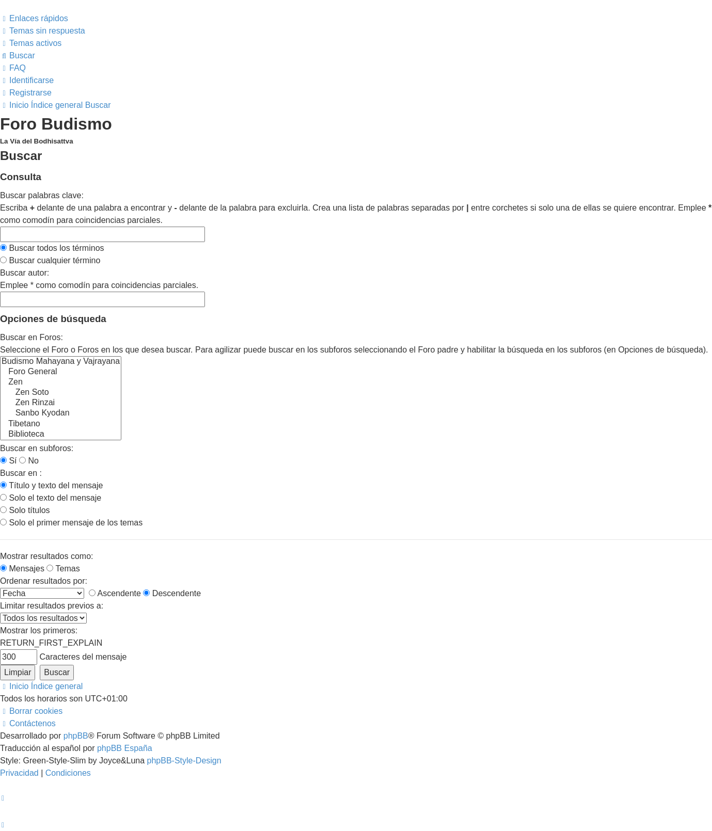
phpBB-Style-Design (184, 760)
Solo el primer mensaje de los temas (71, 522)
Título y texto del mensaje (51, 485)
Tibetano (61, 424)
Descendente (172, 593)
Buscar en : (21, 473)
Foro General (61, 372)
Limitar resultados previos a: (51, 605)
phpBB (76, 735)
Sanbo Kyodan (61, 413)
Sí (8, 460)
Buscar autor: (24, 272)
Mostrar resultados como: (46, 556)
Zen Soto (61, 393)
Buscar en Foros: (31, 337)
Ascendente (115, 593)
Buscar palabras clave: (42, 195)
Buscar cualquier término (50, 260)
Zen (61, 382)
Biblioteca (61, 434)
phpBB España (124, 748)
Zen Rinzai (61, 403)
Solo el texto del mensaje (50, 497)
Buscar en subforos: (36, 448)
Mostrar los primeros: (38, 630)
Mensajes (22, 568)
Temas (63, 568)
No (29, 460)
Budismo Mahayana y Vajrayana (61, 362)
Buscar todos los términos (52, 248)
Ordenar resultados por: (43, 581)
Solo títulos (25, 510)
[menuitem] (42, 30)
